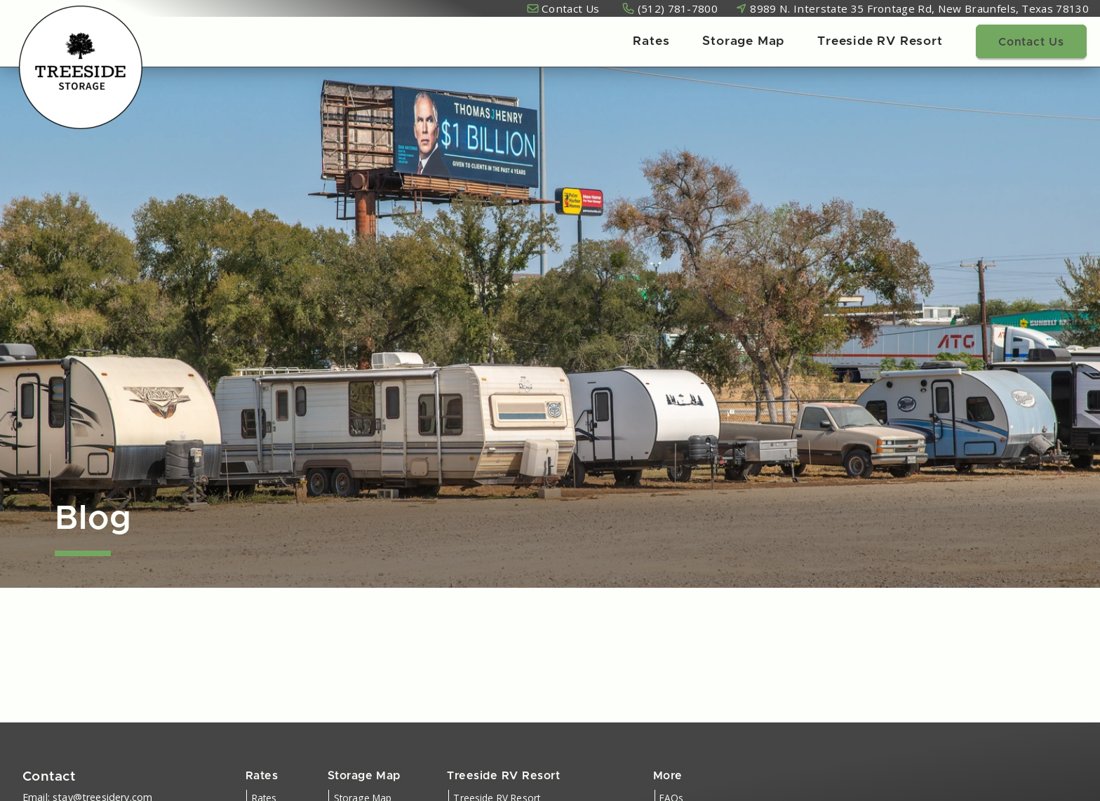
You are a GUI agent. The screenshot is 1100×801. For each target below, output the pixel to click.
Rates (651, 41)
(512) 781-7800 (678, 8)
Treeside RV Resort (879, 41)
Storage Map (743, 41)
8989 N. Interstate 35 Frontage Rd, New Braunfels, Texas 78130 (919, 8)
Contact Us (570, 8)
